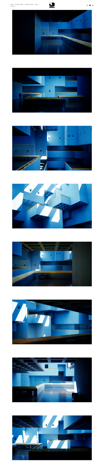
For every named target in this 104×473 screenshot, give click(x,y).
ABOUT (36, 4)
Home (11, 4)
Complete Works (29, 4)
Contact (12, 6)
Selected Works (19, 4)
